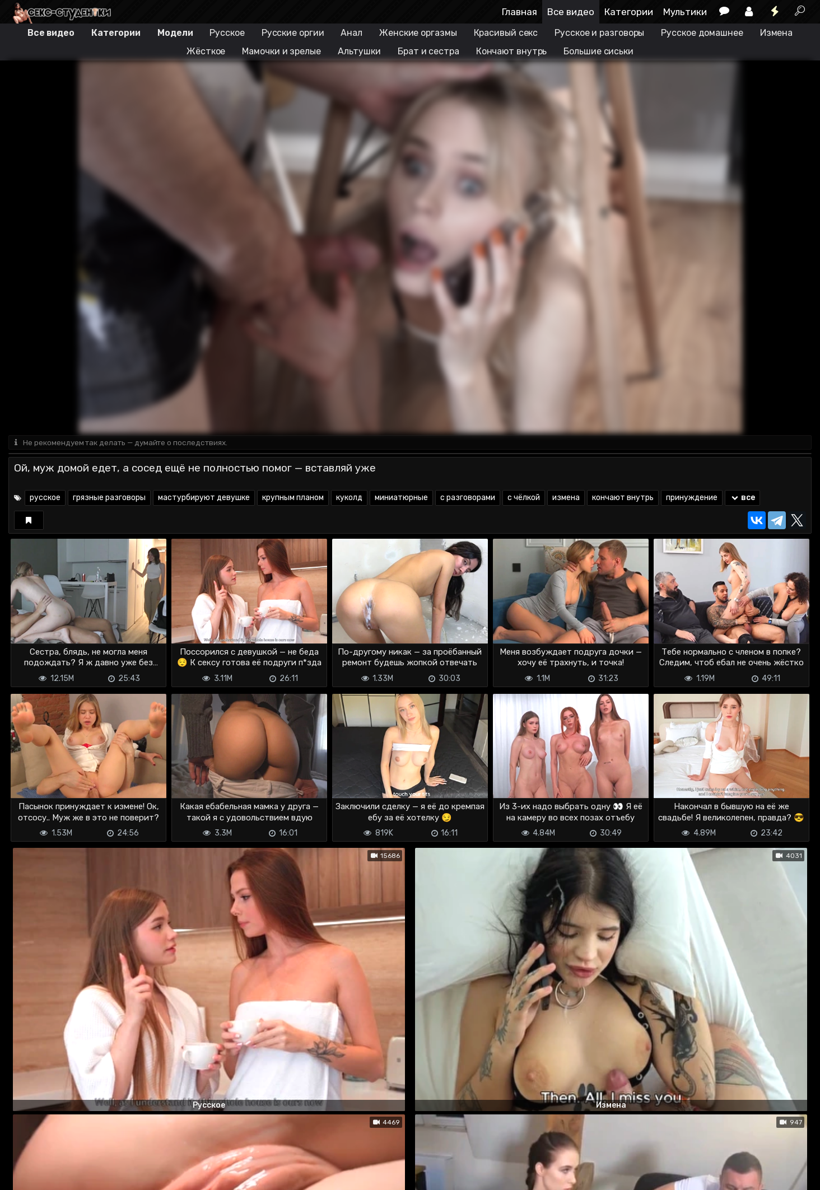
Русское (226, 32)
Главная (519, 11)
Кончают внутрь (511, 51)
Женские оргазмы (418, 32)
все (742, 498)
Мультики (685, 11)
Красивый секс (506, 32)
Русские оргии (293, 32)
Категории (628, 11)
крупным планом (293, 498)
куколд (349, 498)
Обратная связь (125, 1174)
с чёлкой (523, 498)
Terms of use (66, 1174)
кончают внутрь (623, 498)
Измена (776, 32)
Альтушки (359, 51)
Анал (351, 32)
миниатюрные (401, 498)
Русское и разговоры (599, 32)
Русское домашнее (702, 32)
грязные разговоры (109, 498)
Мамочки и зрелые (281, 51)
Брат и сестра (428, 51)
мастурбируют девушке (204, 498)
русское (45, 498)
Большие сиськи (598, 51)
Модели (175, 32)
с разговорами (467, 498)
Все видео (570, 11)
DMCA (26, 1174)
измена (566, 498)
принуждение (692, 498)
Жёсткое (206, 51)
